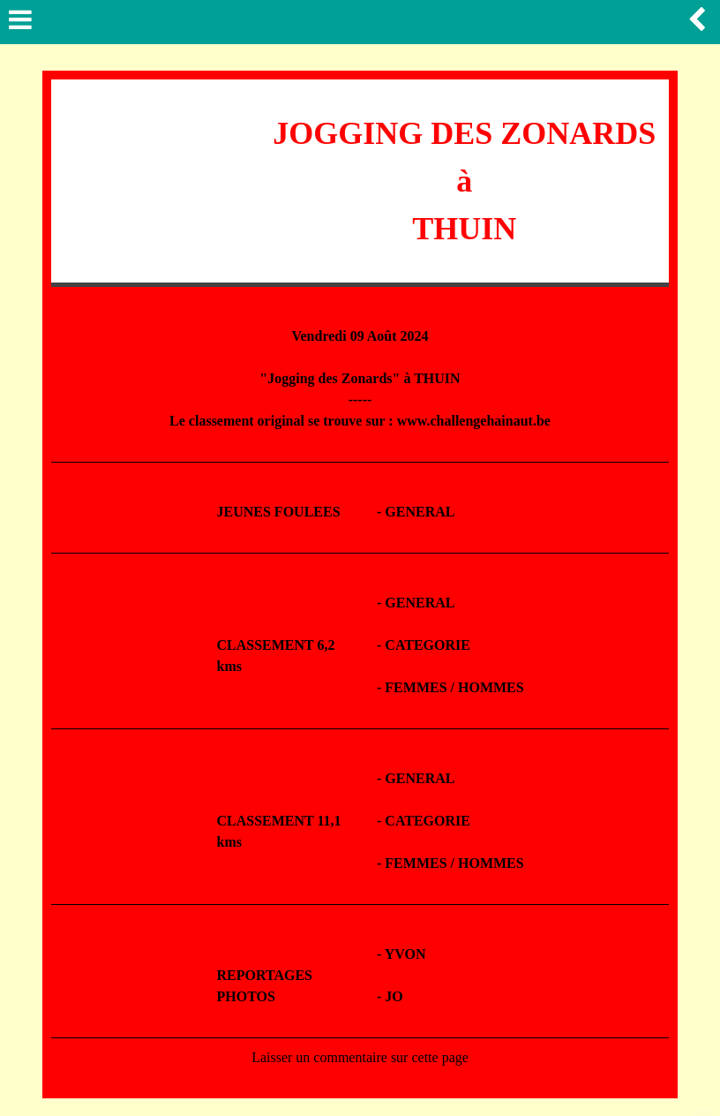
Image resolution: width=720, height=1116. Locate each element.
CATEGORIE (427, 644)
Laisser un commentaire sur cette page (360, 1057)
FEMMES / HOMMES (454, 687)
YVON (405, 953)
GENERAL (419, 511)
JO (393, 996)
